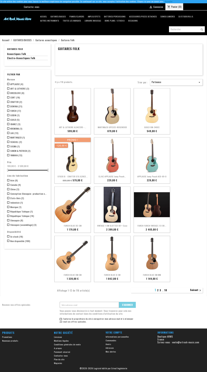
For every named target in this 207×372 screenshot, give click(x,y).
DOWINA (16, 106)
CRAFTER (16, 101)
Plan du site (59, 359)
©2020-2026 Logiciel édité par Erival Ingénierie (103, 368)
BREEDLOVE (17, 93)
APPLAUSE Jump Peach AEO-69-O (152, 176)
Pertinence (176, 82)
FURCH (15, 110)
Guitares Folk (15, 48)
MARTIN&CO (17, 137)
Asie (14, 180)
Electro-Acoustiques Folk (21, 58)
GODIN (15, 115)
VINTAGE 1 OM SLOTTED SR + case (112, 225)
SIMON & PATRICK (20, 150)
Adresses (110, 347)
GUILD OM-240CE (152, 127)
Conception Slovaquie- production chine (28, 193)
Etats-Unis (17, 198)
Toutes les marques (72, 20)
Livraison (58, 336)
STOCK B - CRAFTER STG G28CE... (73, 176)
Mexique (15, 207)
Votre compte (114, 332)
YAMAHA (16, 155)
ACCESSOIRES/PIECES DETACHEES (143, 16)
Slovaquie (16, 220)
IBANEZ (15, 124)
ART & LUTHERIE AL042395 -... (72, 127)
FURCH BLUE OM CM (73, 274)
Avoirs (108, 344)
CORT (15, 97)
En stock (16, 236)
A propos (58, 348)
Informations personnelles (117, 336)
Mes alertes (111, 351)
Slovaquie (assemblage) (23, 224)
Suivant (196, 290)
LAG (14, 133)
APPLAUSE (16, 84)
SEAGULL (16, 141)
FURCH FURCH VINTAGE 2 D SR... (152, 225)
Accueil (43, 16)
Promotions (7, 336)
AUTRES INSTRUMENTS (49, 20)
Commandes (111, 340)
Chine (14, 189)
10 (165, 290)
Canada (15, 184)
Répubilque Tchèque (21, 211)
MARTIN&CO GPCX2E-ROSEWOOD (112, 127)
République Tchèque (22, 215)
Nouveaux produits (10, 340)
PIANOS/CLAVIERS (76, 16)
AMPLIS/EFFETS (94, 16)
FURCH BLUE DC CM (73, 225)
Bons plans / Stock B (115, 20)
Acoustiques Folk (16, 54)
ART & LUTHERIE (19, 88)
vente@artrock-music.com (185, 342)
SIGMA (15, 146)
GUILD (15, 119)
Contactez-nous (31, 7)
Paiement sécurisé (62, 351)
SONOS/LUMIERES (167, 16)
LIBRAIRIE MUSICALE (93, 20)
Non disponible (20, 241)
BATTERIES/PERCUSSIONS (115, 16)
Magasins (58, 363)
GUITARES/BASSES (58, 16)
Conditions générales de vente (67, 344)
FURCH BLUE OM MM (152, 274)
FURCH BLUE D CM (112, 274)
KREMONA (16, 128)
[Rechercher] (187, 29)
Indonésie (16, 202)
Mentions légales (61, 340)
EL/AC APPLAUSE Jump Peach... (112, 176)
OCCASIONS (133, 20)
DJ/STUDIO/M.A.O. (186, 16)
